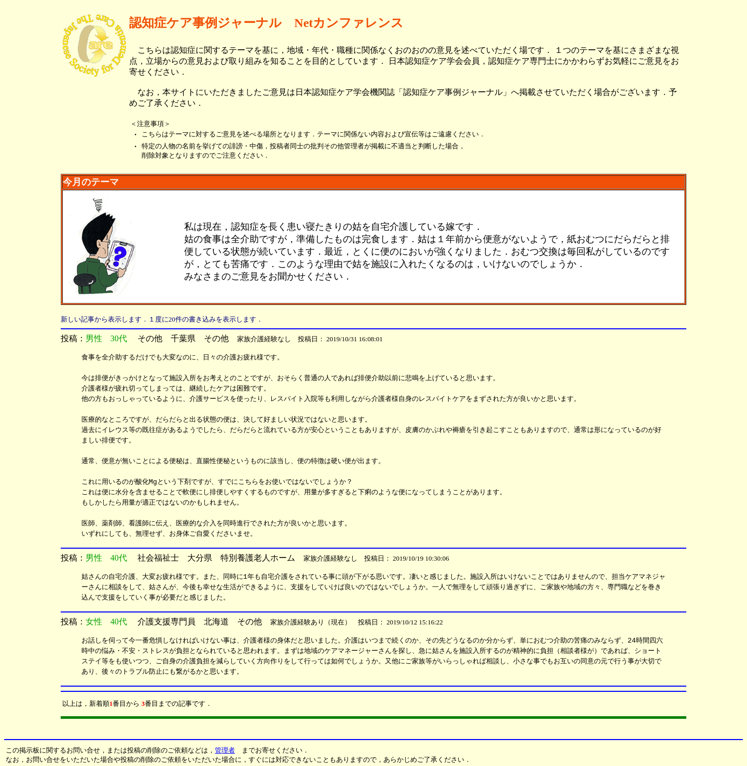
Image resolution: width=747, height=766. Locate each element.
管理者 (225, 750)
